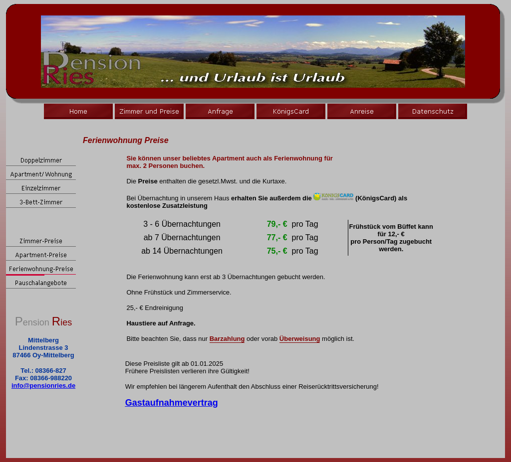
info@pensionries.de (43, 385)
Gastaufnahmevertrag (171, 403)
